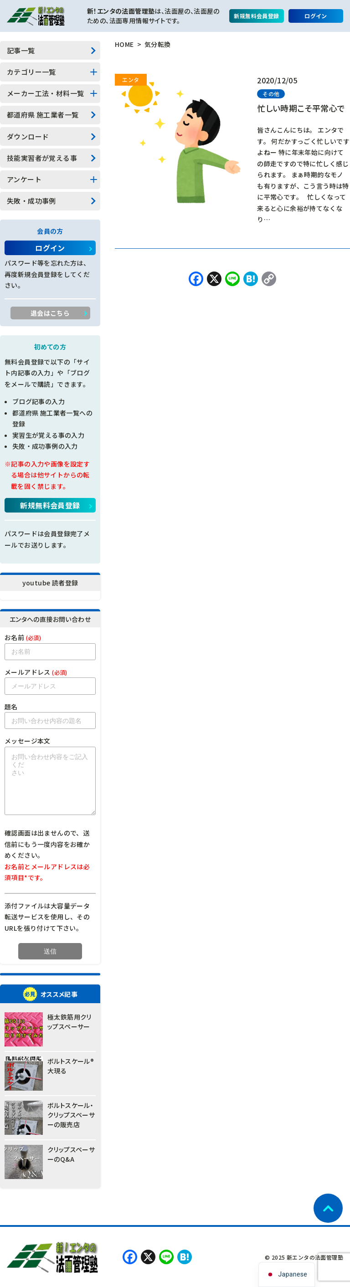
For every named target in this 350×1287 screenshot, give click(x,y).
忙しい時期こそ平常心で (301, 108)
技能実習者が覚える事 (42, 158)
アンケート (24, 179)
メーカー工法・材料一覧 (45, 93)
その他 (270, 93)
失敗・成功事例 (31, 200)
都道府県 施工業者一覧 (42, 114)
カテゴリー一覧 (31, 72)
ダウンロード (28, 136)
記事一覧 (21, 50)
